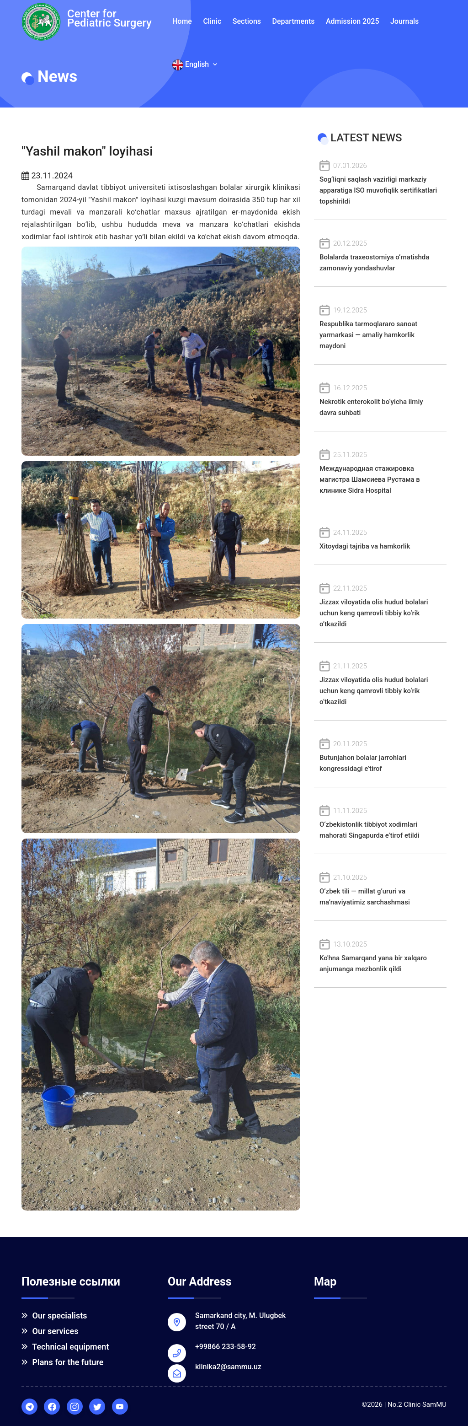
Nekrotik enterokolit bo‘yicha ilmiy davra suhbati (380, 399)
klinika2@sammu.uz (228, 1366)
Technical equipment (65, 1346)
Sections (247, 21)
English (194, 64)
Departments (293, 21)
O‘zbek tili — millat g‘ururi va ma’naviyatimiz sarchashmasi (380, 889)
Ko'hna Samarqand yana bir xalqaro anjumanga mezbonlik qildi (380, 956)
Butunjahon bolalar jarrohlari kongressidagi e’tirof (380, 755)
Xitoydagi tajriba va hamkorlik (380, 538)
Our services (49, 1331)
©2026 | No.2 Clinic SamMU (404, 1404)
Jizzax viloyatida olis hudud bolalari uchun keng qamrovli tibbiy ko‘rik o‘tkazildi (380, 605)
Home (182, 21)
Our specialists (54, 1315)
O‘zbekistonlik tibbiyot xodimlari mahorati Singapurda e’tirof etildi (380, 822)
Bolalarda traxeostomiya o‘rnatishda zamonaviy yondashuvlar (380, 255)
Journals (404, 21)
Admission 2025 (352, 21)
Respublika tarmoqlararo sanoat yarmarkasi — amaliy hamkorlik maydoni (380, 327)
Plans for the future (62, 1362)
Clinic (212, 21)
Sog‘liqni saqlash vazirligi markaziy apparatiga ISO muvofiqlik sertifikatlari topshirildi (380, 182)
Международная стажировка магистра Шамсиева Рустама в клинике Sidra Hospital (380, 472)
